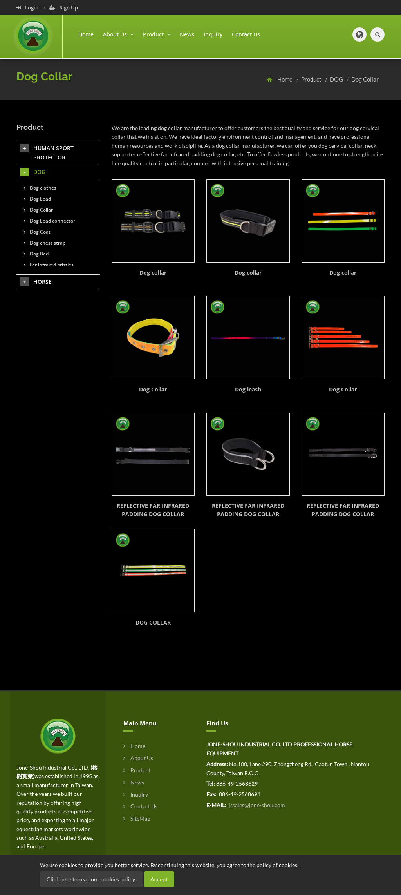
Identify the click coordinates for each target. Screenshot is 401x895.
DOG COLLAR (153, 622)
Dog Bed (36, 253)
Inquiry (213, 34)
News (187, 34)
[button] (359, 34)
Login (28, 7)
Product (312, 79)
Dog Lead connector (49, 220)
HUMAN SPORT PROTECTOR (47, 152)
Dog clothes (40, 188)
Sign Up (63, 7)
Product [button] (156, 34)
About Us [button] (118, 34)
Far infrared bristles (49, 264)
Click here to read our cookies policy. (91, 879)
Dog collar (152, 272)
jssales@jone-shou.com (256, 805)
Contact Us (246, 34)
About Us (138, 758)
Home (86, 34)
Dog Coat (37, 231)
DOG (337, 79)
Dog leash (248, 389)
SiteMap (136, 818)
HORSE (36, 281)
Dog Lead (37, 199)
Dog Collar (365, 79)
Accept (159, 879)
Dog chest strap (44, 242)
